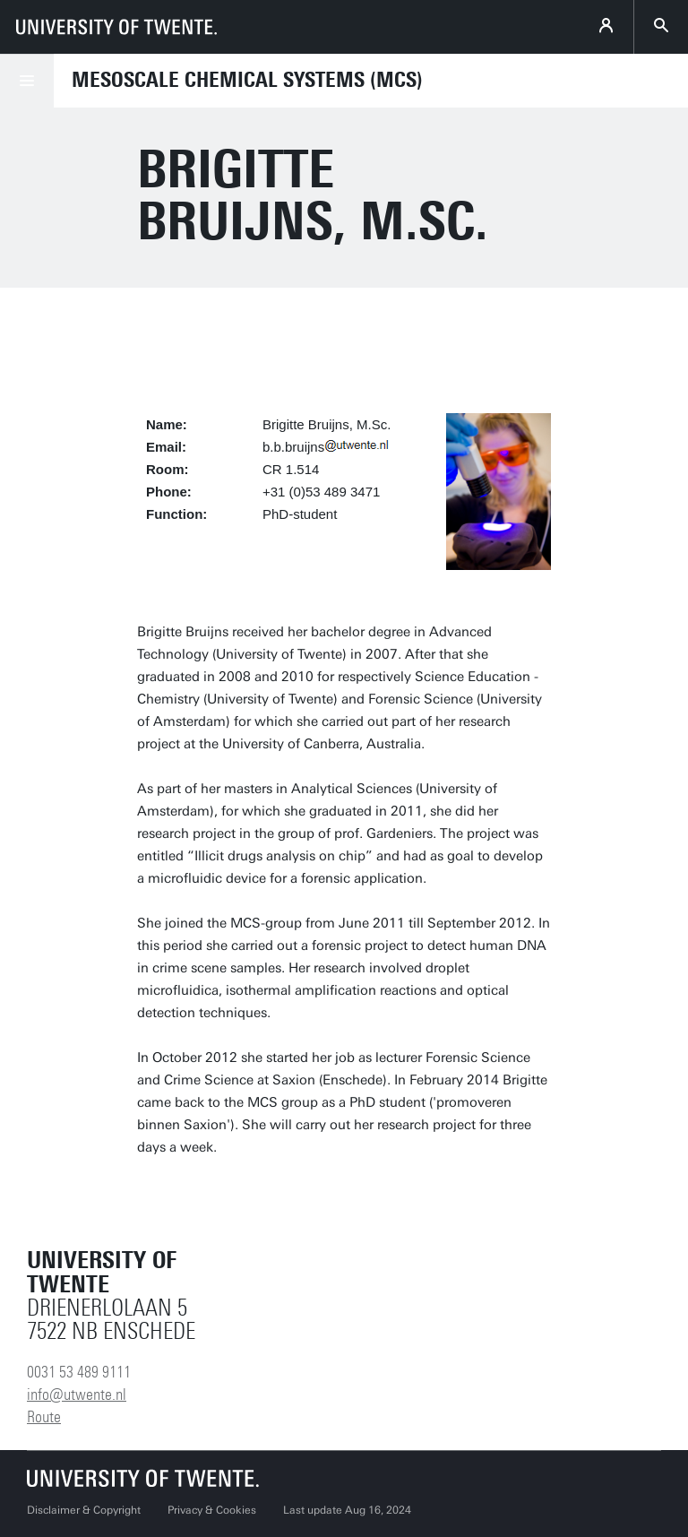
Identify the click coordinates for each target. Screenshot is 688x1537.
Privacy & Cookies (212, 1510)
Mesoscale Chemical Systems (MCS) (247, 80)
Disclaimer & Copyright (84, 1510)
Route (44, 1417)
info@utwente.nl (76, 1394)
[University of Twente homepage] (116, 27)
